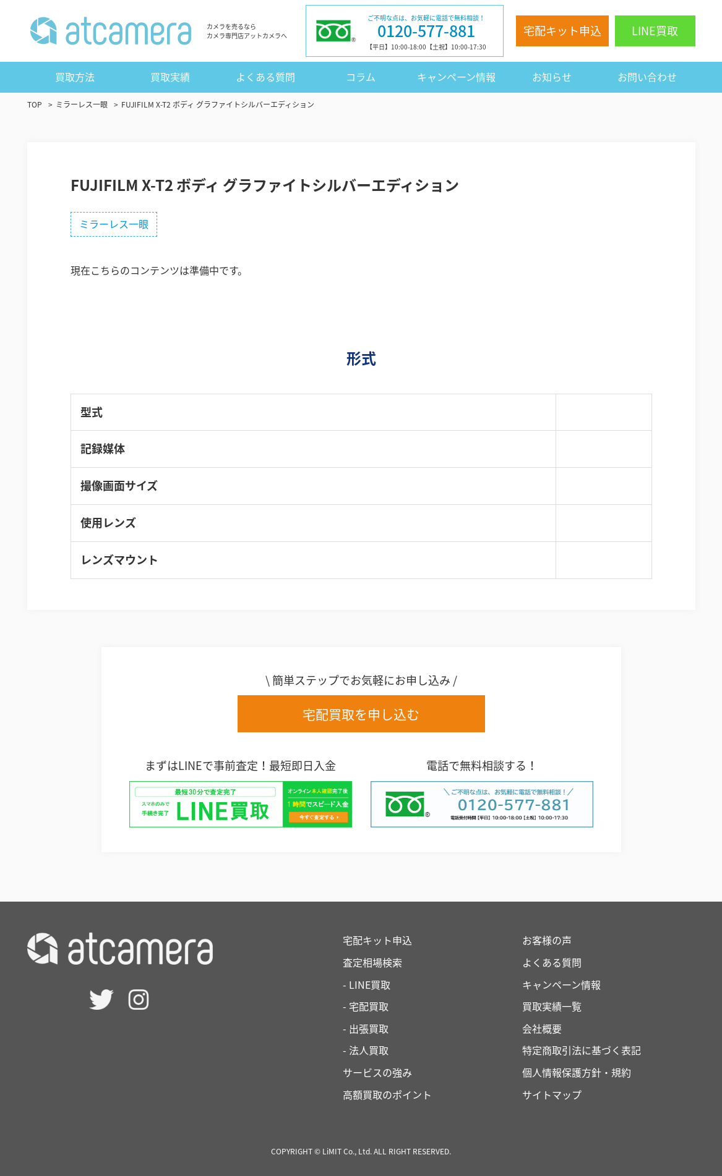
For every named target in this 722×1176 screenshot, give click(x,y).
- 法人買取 (366, 1050)
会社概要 (542, 1028)
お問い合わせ (647, 76)
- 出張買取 (366, 1028)
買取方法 (75, 76)
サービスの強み (377, 1072)
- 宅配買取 (366, 1006)
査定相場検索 (372, 962)
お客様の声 (547, 940)
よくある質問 (265, 76)
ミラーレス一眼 (113, 223)
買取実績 (170, 76)
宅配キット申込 (562, 30)
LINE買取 (655, 30)
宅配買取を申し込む (361, 714)
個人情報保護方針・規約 (576, 1072)
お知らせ (552, 76)
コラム (361, 76)
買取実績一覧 (552, 1006)
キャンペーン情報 (456, 76)
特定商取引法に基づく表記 (581, 1050)
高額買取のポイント (387, 1094)
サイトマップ (552, 1094)
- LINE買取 (366, 984)
